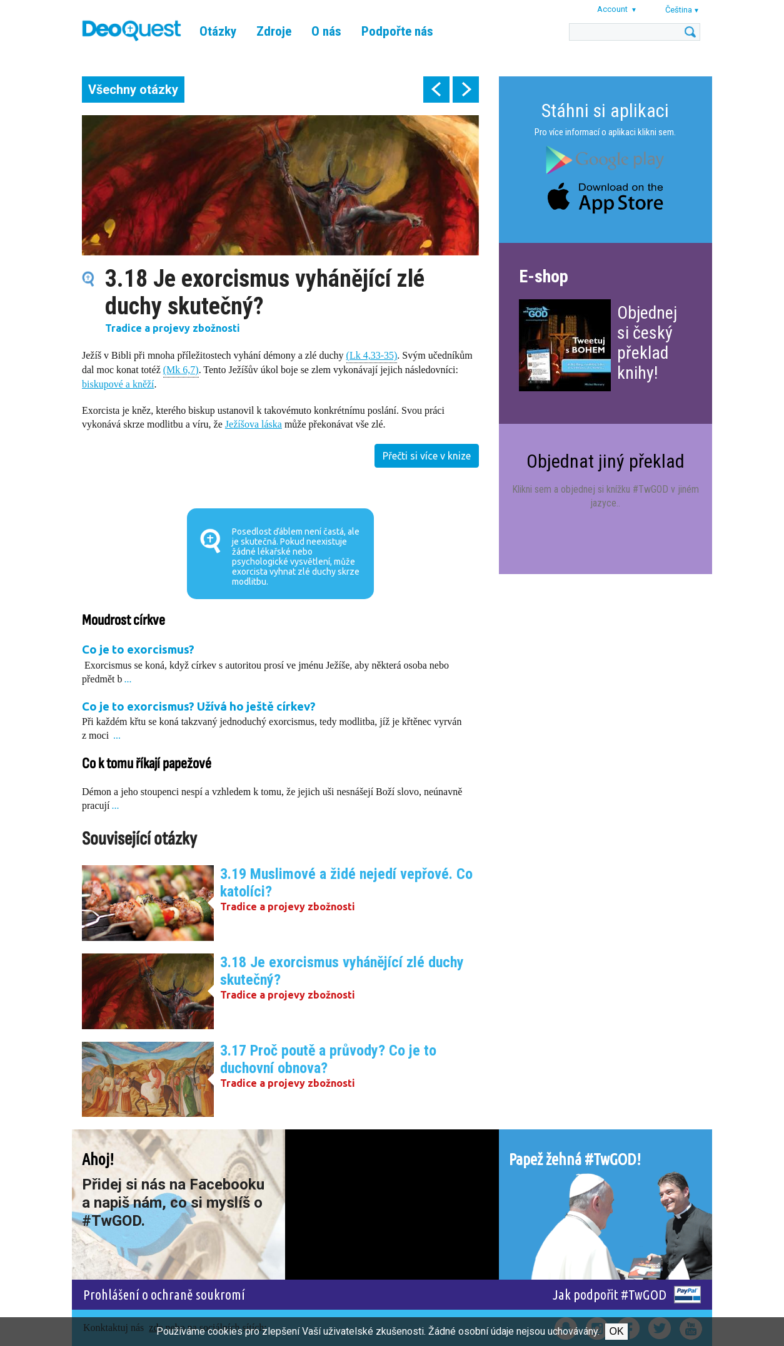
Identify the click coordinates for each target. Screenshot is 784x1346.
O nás (326, 31)
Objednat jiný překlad (605, 461)
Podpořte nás (397, 31)
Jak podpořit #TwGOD (609, 1294)
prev (436, 89)
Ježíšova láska (253, 424)
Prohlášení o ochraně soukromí (164, 1294)
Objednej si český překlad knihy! (647, 342)
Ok (616, 1331)
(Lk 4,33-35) (372, 355)
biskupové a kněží (118, 384)
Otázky (217, 31)
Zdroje (273, 31)
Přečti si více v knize (427, 455)
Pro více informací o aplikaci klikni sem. (605, 132)
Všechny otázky (133, 89)
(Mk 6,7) (181, 369)
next (466, 89)
